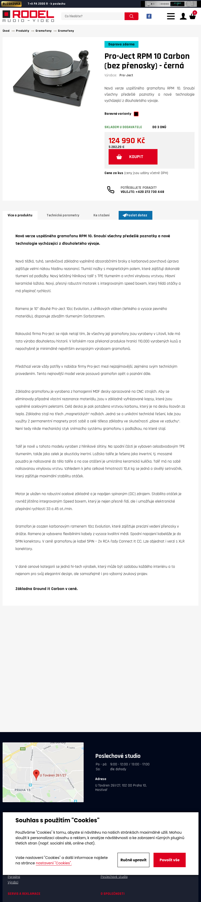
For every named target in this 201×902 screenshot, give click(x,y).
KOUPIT (136, 157)
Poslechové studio (114, 876)
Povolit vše (169, 860)
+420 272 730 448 (150, 192)
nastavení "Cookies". (54, 863)
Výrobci (13, 882)
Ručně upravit (133, 860)
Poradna (14, 876)
